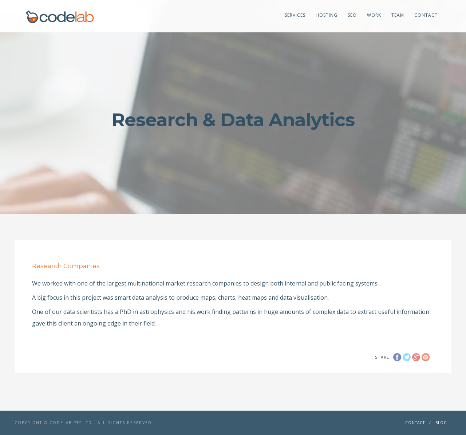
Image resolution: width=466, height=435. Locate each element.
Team (397, 15)
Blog (441, 422)
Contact (426, 15)
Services (295, 15)
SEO (352, 15)
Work (374, 15)
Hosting (326, 15)
